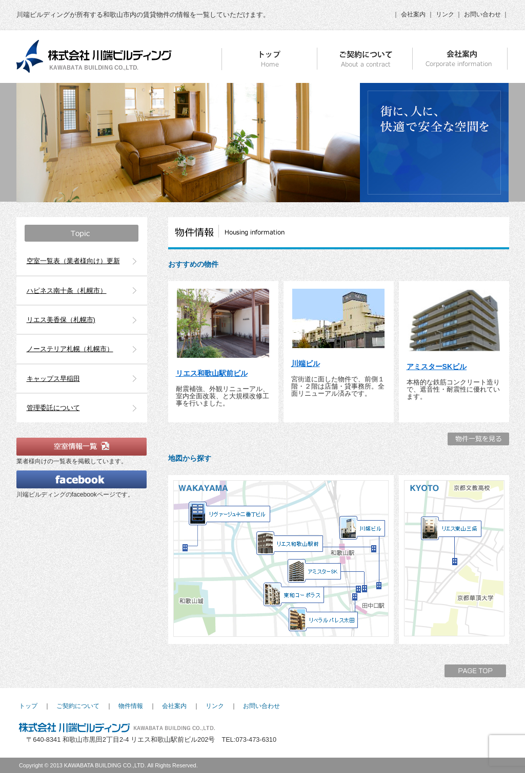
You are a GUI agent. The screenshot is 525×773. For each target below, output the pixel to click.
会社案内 (413, 14)
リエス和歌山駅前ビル (212, 373)
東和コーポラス (294, 595)
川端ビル (305, 363)
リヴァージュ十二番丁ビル (230, 514)
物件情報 (130, 706)
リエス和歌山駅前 (289, 543)
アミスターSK (314, 571)
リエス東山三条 (451, 529)
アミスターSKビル (437, 366)
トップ (28, 706)
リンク (445, 14)
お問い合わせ (482, 14)
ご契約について (77, 706)
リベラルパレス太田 (323, 620)
